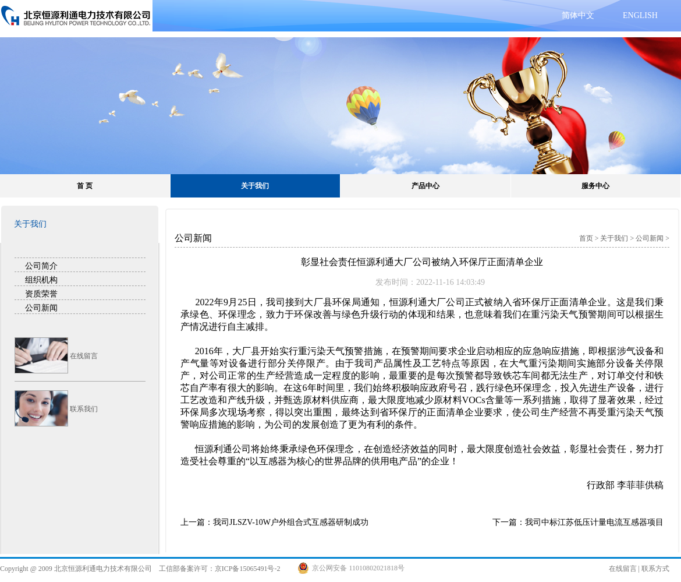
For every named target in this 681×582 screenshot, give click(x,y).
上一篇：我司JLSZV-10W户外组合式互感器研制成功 (274, 522)
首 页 (85, 186)
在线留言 (623, 569)
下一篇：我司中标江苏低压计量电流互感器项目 (578, 522)
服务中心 (595, 186)
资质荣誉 (41, 293)
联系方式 (655, 569)
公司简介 (41, 265)
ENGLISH (640, 15)
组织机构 (41, 279)
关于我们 (255, 186)
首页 (586, 238)
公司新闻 (41, 307)
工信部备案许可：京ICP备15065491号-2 (220, 569)
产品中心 (425, 186)
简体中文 (578, 15)
